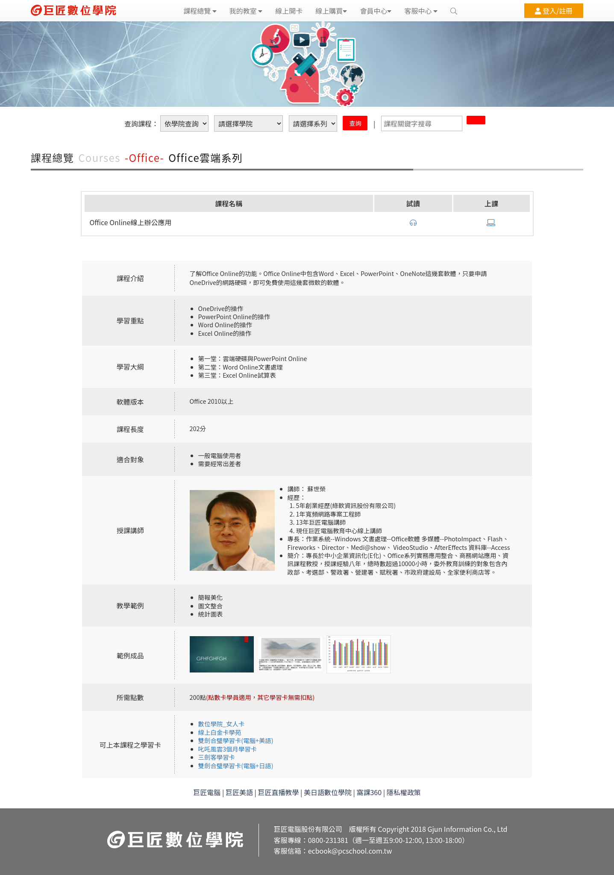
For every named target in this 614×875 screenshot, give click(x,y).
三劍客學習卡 (216, 756)
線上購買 (331, 11)
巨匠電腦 (206, 792)
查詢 (355, 123)
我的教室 (246, 11)
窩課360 (369, 792)
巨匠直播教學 (278, 792)
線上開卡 (289, 11)
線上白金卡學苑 (219, 732)
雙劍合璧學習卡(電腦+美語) (235, 740)
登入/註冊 (554, 11)
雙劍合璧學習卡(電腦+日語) (235, 765)
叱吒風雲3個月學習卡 (227, 748)
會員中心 (375, 11)
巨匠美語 (239, 792)
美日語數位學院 (328, 792)
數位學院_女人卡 (221, 723)
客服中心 (421, 11)
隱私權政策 (404, 792)
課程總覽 (200, 11)
